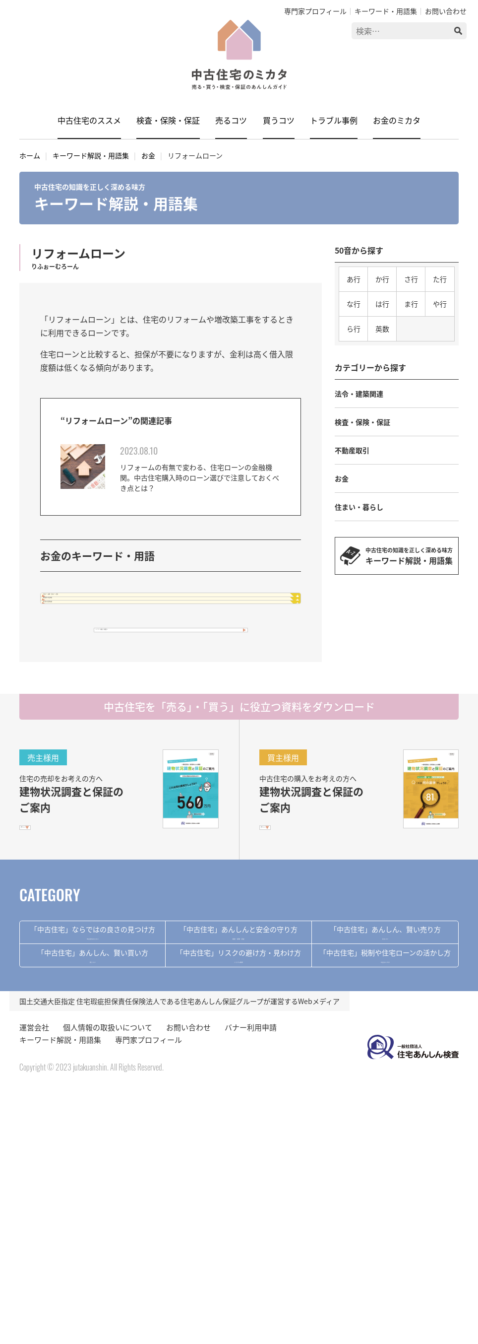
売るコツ (231, 120)
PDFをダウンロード (59, 935)
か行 (382, 279)
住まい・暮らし (359, 507)
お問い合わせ (446, 11)
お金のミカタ (396, 120)
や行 (440, 304)
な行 (353, 304)
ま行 (411, 304)
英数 (382, 329)
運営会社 (34, 1281)
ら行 (353, 329)
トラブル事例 (334, 120)
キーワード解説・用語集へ (155, 716)
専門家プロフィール (315, 11)
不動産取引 (352, 450)
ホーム (29, 155)
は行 (382, 304)
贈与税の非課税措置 (96, 664)
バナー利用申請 (251, 1281)
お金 (148, 155)
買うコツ (279, 120)
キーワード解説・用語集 (91, 155)
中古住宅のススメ (89, 120)
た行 (440, 279)
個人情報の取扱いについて (107, 1281)
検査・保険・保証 (168, 120)
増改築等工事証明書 (96, 635)
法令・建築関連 (359, 394)
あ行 (353, 279)
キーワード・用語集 (386, 11)
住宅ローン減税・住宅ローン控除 (119, 607)
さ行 (411, 279)
